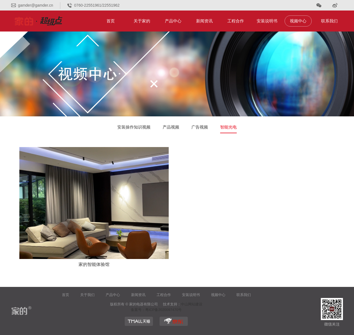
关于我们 (87, 295)
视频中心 (298, 21)
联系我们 (329, 21)
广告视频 (199, 127)
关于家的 (142, 21)
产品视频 (171, 127)
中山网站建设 (191, 304)
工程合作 (235, 21)
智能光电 (228, 127)
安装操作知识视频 (133, 127)
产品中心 (173, 21)
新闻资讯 (204, 21)
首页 (110, 21)
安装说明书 (267, 21)
